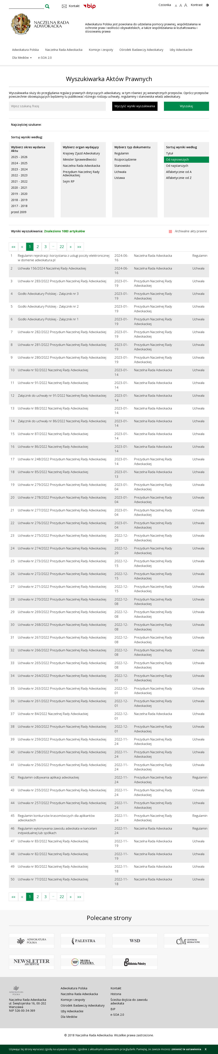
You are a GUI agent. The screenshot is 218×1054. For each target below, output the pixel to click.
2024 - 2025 (19, 163)
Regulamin (121, 153)
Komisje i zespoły (101, 50)
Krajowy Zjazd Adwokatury (81, 153)
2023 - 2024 (19, 169)
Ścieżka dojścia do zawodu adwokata (129, 1001)
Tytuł (169, 153)
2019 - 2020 (19, 194)
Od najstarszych (177, 166)
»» (79, 246)
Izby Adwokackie (181, 50)
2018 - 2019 (19, 200)
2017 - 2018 (19, 206)
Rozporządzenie (125, 159)
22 (62, 246)
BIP (112, 1009)
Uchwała (120, 172)
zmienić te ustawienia (186, 1049)
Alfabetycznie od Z (179, 178)
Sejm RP (69, 181)
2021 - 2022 (19, 181)
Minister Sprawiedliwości (79, 159)
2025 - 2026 (19, 157)
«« (13, 246)
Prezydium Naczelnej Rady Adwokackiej (81, 173)
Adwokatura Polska (25, 50)
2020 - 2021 (19, 187)
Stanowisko (122, 166)
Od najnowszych (177, 159)
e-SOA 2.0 (45, 58)
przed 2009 (18, 212)
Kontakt (115, 988)
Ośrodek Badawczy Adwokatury (141, 50)
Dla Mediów (22, 58)
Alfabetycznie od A (179, 172)
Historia (115, 994)
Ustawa (119, 178)
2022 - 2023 (19, 175)
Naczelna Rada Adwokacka (63, 50)
